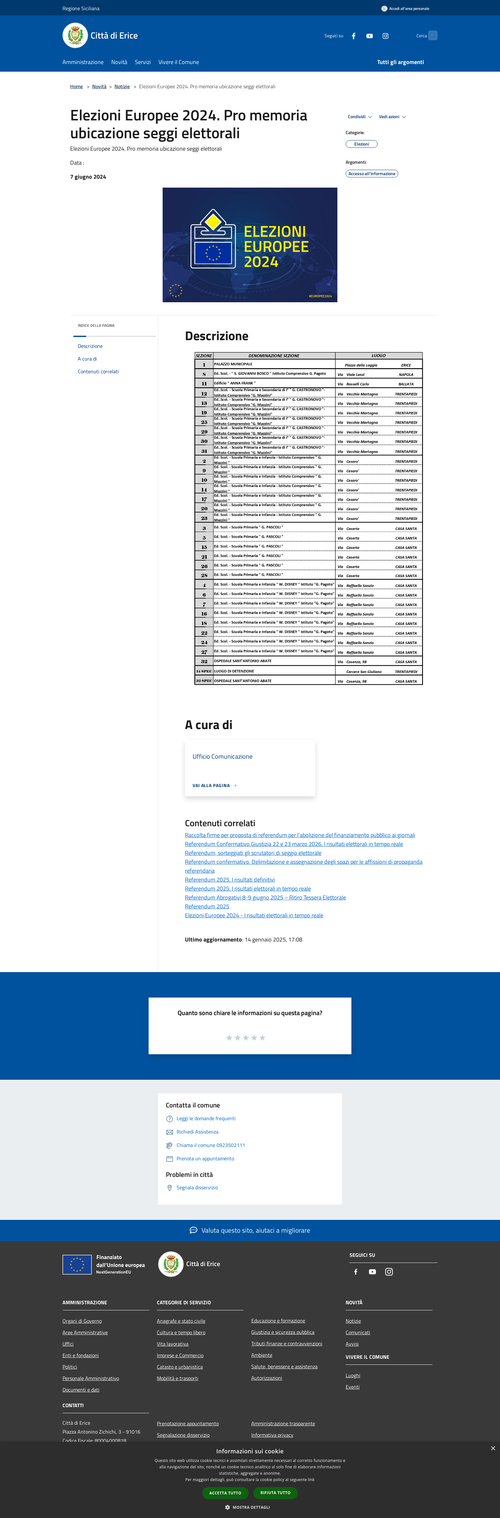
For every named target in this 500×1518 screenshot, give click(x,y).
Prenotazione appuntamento (188, 1423)
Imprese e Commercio (180, 1355)
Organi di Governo (82, 1321)
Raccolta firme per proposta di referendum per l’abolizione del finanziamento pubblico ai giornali (300, 835)
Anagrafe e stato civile (181, 1321)
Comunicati (358, 1332)
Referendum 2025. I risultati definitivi (230, 879)
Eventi (353, 1387)
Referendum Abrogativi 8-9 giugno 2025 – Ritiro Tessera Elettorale (265, 897)
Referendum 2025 (207, 906)
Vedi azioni (393, 117)
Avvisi (352, 1344)
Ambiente (261, 1355)
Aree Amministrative (85, 1332)
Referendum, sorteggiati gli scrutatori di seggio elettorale (253, 853)
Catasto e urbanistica (180, 1367)
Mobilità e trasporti (177, 1378)
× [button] (492, 1448)
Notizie (122, 86)
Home (76, 86)
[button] (250, 1507)
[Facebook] (341, 35)
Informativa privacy (272, 1435)
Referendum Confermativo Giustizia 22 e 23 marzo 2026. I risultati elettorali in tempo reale (294, 844)
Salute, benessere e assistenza (284, 1366)
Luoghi (353, 1375)
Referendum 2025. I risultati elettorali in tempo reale (248, 888)
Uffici (68, 1344)
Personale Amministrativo (90, 1378)
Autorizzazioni (266, 1378)
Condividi (361, 117)
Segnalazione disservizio (183, 1435)
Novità (99, 86)
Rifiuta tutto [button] (276, 1492)
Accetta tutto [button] (225, 1493)
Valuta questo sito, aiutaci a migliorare (250, 1230)
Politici (69, 1367)
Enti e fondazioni (80, 1355)
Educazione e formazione (278, 1320)
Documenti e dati (80, 1389)
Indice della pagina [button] (96, 325)
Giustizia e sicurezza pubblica (282, 1332)
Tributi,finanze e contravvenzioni (286, 1343)
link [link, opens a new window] (311, 1479)
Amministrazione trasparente (283, 1423)
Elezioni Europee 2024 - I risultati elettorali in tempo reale (254, 915)
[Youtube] (357, 35)
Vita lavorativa (172, 1344)
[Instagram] (373, 35)
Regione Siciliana (80, 8)
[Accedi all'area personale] (405, 8)
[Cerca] (430, 35)
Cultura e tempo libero (181, 1332)
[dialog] (250, 1480)
